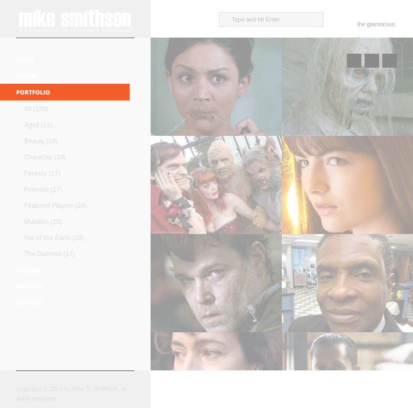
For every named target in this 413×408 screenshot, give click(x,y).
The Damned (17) (49, 254)
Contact (30, 302)
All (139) (36, 109)
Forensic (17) (43, 189)
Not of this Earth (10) (54, 238)
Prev (354, 61)
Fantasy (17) (42, 173)
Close (372, 61)
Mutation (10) (43, 221)
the (361, 24)
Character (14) (45, 157)
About (26, 76)
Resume (28, 270)
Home (25, 60)
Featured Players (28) (55, 205)
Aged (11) (38, 125)
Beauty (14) (41, 141)
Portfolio (33, 92)
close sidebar (154, 19)
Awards (29, 286)
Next (389, 61)
